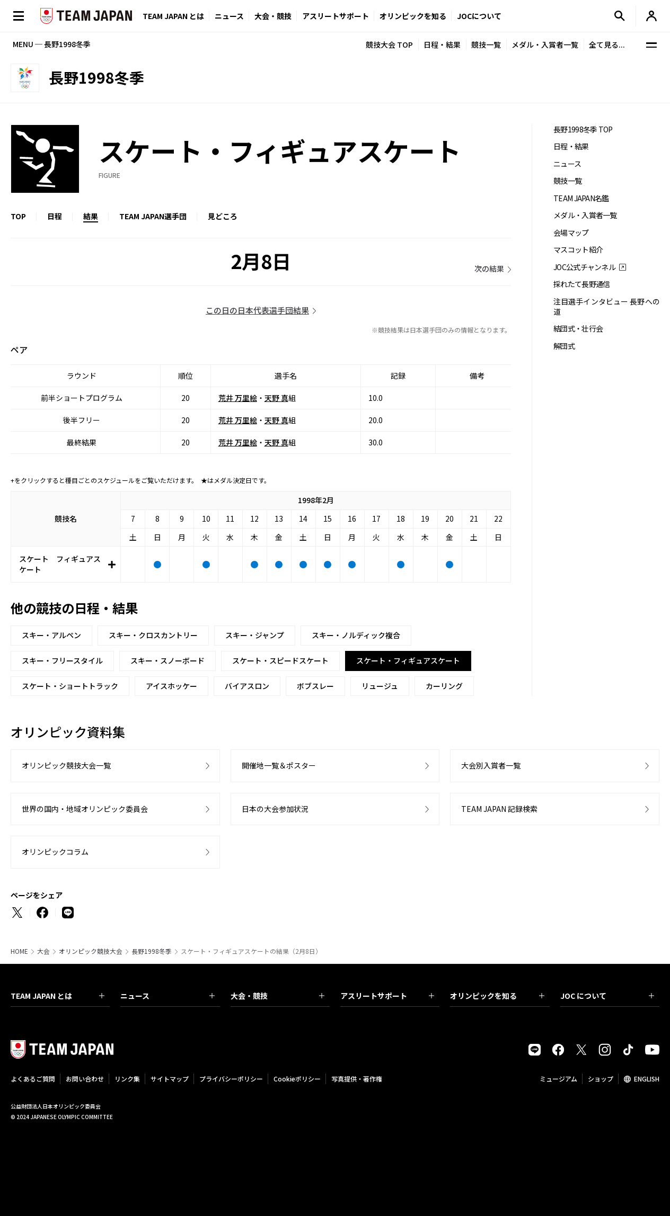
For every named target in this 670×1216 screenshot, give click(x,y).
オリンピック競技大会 (90, 951)
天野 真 (276, 397)
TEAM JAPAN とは (57, 995)
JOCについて (479, 16)
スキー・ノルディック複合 (356, 635)
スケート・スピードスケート (280, 660)
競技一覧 (486, 44)
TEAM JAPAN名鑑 (581, 198)
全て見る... (607, 44)
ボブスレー (315, 686)
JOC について (607, 995)
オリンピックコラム (55, 851)
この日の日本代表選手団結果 (257, 310)
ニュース (229, 16)
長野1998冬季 (151, 951)
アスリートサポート (335, 16)
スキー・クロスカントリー (153, 635)
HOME (19, 951)
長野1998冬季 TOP (583, 129)
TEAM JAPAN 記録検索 (499, 808)
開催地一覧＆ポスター (279, 765)
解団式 (564, 346)
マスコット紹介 (578, 250)
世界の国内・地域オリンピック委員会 (85, 808)
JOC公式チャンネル (584, 267)
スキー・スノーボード (167, 660)
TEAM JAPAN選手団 (153, 216)
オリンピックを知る (413, 16)
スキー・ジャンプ (254, 635)
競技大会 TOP (389, 44)
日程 (54, 216)
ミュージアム (558, 1078)
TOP (18, 216)
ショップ (600, 1078)
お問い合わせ (85, 1078)
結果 (90, 216)
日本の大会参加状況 (275, 808)
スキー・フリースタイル (62, 660)
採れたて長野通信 (581, 284)
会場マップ (571, 233)
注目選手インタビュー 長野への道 (606, 307)
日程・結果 (442, 44)
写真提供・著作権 (356, 1078)
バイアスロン (247, 686)
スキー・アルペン (51, 635)
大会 (43, 951)
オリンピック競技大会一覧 (66, 765)
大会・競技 (277, 995)
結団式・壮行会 (578, 329)
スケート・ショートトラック (70, 686)
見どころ (222, 216)
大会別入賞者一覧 (491, 765)
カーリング (444, 686)
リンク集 (127, 1078)
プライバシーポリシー (231, 1078)
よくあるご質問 (33, 1078)
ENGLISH (646, 1078)
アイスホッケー (171, 686)
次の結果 (489, 268)
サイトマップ (170, 1078)
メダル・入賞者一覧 (545, 44)
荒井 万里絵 (237, 397)
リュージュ (380, 686)
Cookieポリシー (297, 1078)
